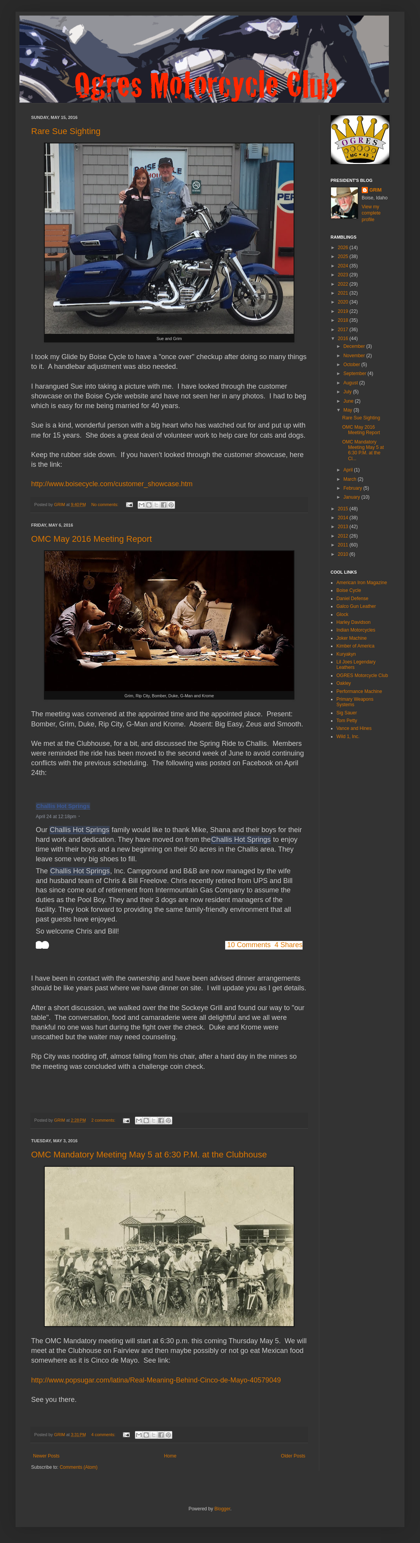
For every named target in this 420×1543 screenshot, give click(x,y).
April (348, 470)
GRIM (375, 190)
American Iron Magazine (361, 582)
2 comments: (104, 1120)
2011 (344, 545)
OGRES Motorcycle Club (362, 675)
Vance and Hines (354, 728)
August (351, 383)
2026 (344, 247)
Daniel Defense (352, 598)
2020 (344, 302)
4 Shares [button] (289, 945)
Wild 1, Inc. (347, 736)
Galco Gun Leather (356, 606)
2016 (344, 338)
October (352, 364)
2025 (344, 256)
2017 (344, 329)
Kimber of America (355, 646)
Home (170, 1456)
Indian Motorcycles (355, 630)
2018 (344, 320)
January (352, 497)
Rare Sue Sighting (66, 131)
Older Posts (293, 1456)
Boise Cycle (348, 590)
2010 (344, 554)
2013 (344, 526)
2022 (344, 284)
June (349, 401)
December (354, 346)
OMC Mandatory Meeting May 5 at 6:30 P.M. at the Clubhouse (149, 1154)
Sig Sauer (346, 713)
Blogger (222, 1509)
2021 (344, 293)
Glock (342, 614)
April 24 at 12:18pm (56, 816)
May (348, 410)
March (350, 479)
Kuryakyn (346, 654)
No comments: (105, 504)
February (353, 488)
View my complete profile (371, 213)
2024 (344, 266)
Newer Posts (46, 1456)
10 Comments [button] (249, 945)
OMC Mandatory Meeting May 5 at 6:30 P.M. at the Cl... (363, 450)
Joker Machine (351, 638)
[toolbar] (42, 945)
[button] (84, 816)
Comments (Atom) (78, 1467)
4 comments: (104, 1434)
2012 (344, 536)
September (355, 373)
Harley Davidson (353, 622)
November (354, 355)
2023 (344, 275)
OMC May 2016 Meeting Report (91, 539)
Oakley (343, 683)
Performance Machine (359, 691)
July (348, 391)
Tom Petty (346, 720)
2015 (344, 508)
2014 (344, 517)
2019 (344, 311)
